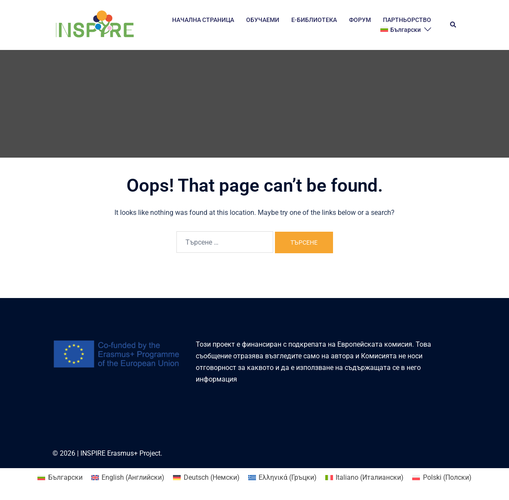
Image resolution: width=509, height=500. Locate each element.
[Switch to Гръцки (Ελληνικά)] (282, 478)
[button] (453, 25)
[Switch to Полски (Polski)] (441, 478)
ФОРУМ (360, 19)
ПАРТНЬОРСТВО (407, 19)
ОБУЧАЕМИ (262, 19)
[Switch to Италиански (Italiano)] (364, 478)
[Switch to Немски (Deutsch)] (206, 478)
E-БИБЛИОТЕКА (314, 19)
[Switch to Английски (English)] (128, 478)
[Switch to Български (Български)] (59, 478)
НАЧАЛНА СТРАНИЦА (203, 19)
